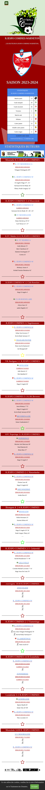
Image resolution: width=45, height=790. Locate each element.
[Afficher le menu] (6, 3)
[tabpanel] (22, 115)
